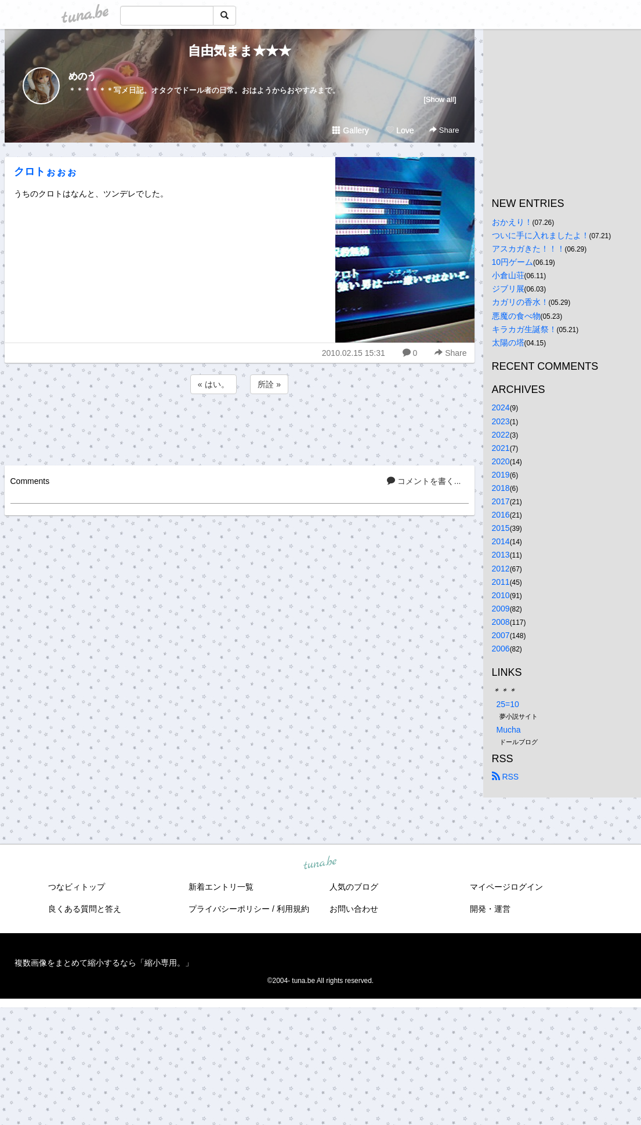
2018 (501, 488)
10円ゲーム (513, 262)
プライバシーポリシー (229, 908)
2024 (501, 407)
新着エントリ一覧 (221, 886)
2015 (501, 528)
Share (444, 130)
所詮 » (269, 384)
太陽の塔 (508, 342)
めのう (82, 76)
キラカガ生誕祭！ (524, 329)
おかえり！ (512, 222)
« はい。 (213, 384)
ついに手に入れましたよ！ (540, 235)
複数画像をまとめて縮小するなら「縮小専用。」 (104, 962)
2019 (501, 474)
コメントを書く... (424, 481)
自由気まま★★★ (239, 50)
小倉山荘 (508, 275)
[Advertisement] (240, 428)
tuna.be (320, 863)
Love (400, 130)
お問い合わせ (353, 908)
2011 (501, 582)
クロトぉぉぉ (45, 171)
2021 (501, 448)
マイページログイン (506, 886)
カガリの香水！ (520, 302)
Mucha (509, 729)
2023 (501, 421)
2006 (501, 648)
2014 (501, 541)
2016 (501, 514)
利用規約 (293, 908)
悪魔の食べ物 (516, 316)
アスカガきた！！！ (528, 248)
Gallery (350, 130)
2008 (501, 622)
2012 (501, 568)
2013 (501, 554)
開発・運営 (490, 908)
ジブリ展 (508, 288)
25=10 (508, 704)
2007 (501, 635)
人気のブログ (353, 886)
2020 (501, 461)
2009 (501, 608)
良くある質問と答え (84, 908)
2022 (501, 434)
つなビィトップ (76, 886)
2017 (501, 501)
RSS (505, 776)
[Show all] (439, 99)
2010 (501, 595)
